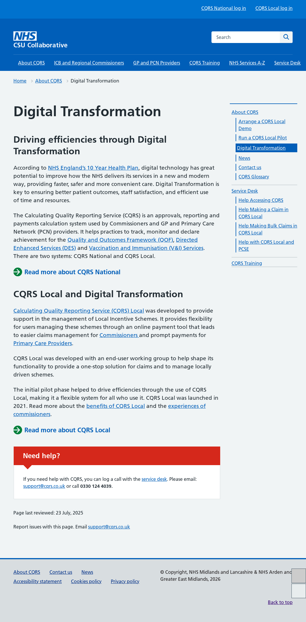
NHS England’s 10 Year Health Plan (93, 167)
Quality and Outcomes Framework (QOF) (120, 239)
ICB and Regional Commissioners (89, 63)
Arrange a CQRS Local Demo (262, 125)
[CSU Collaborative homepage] (46, 40)
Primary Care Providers (42, 343)
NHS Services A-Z (247, 63)
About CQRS (31, 63)
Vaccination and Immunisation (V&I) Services (146, 248)
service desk (154, 479)
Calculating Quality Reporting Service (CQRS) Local (78, 310)
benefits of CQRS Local (115, 406)
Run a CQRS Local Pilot (263, 138)
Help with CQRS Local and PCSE (266, 245)
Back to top (280, 602)
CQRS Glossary (254, 177)
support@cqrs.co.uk (44, 486)
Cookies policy (86, 581)
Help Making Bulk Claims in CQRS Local (268, 229)
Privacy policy (125, 581)
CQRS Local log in (274, 8)
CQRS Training (204, 63)
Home (19, 81)
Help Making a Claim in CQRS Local (264, 213)
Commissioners (119, 335)
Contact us (250, 167)
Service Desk (287, 63)
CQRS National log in (223, 8)
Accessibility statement (37, 581)
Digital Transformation (261, 148)
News (244, 158)
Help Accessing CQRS (261, 200)
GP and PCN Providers (156, 63)
